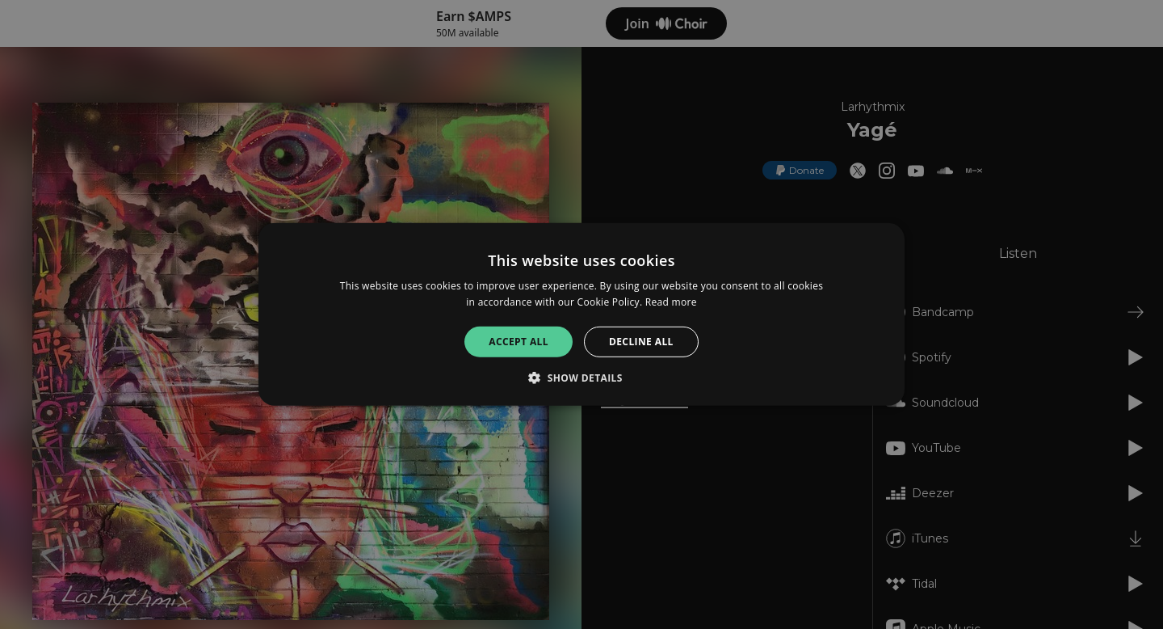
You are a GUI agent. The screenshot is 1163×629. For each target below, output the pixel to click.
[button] (581, 377)
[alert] (581, 314)
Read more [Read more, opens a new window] (671, 302)
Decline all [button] (641, 341)
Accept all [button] (518, 341)
